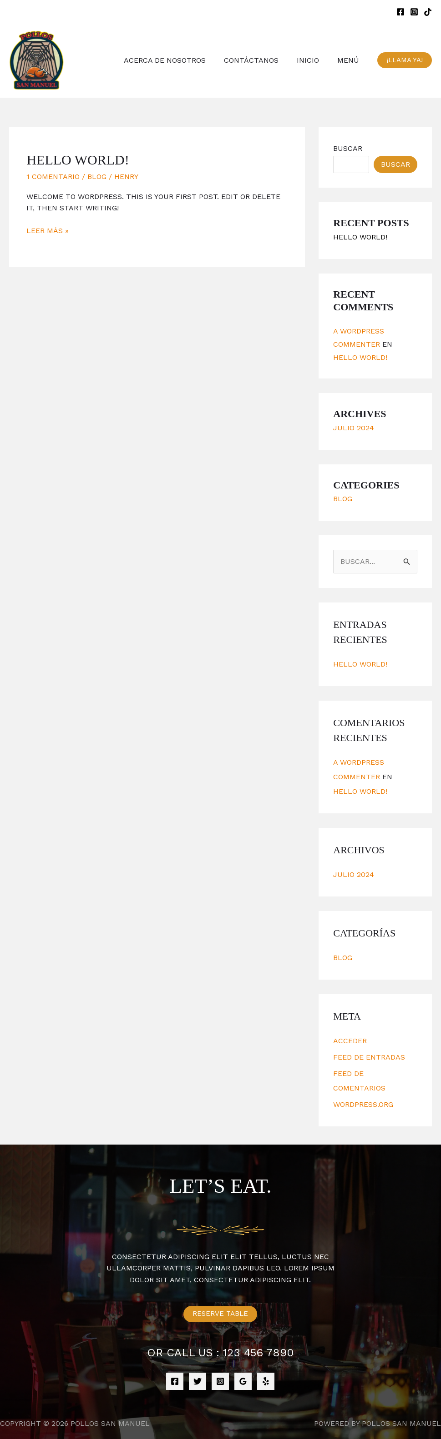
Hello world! (77, 159)
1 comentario (53, 176)
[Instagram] (414, 12)
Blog (96, 176)
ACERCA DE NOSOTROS (177, 60)
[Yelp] (265, 1381)
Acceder (350, 1040)
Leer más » (47, 231)
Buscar (347, 148)
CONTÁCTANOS (260, 60)
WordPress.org (363, 1104)
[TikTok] (428, 12)
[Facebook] (400, 12)
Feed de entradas (369, 1057)
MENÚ (350, 60)
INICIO (313, 60)
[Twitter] (197, 1381)
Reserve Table (220, 1314)
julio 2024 (353, 427)
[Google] (243, 1381)
